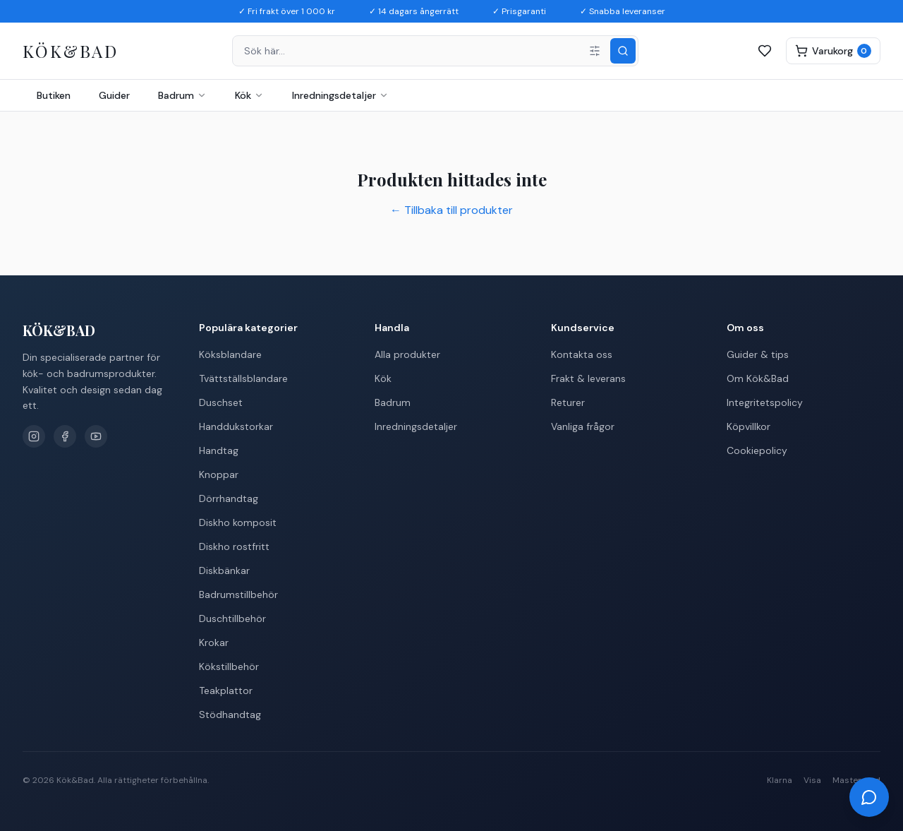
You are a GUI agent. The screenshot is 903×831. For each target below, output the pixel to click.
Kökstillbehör (229, 666)
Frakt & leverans (588, 378)
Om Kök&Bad (758, 378)
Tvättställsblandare (243, 378)
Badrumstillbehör (238, 594)
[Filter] (594, 51)
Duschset (221, 402)
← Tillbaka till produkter (451, 210)
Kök (249, 95)
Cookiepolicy (757, 450)
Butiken (54, 95)
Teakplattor (226, 690)
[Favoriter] (764, 51)
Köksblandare (230, 354)
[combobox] (435, 50)
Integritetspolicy (765, 402)
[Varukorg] (833, 50)
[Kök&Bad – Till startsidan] (71, 51)
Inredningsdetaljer (340, 95)
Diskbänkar (224, 570)
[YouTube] (96, 436)
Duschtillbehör (232, 618)
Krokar (214, 642)
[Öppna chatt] (869, 797)
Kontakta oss (581, 354)
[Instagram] (34, 436)
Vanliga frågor (582, 426)
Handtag (218, 450)
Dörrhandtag (228, 498)
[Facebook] (65, 436)
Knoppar (218, 474)
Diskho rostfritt (234, 546)
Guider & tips (758, 354)
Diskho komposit (238, 522)
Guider (114, 95)
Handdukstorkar (236, 426)
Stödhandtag (230, 714)
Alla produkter (407, 354)
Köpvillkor (748, 426)
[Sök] (623, 51)
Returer (568, 402)
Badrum (182, 95)
